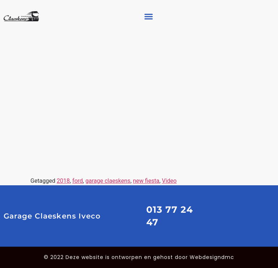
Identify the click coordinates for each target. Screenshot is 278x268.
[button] (148, 16)
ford (77, 180)
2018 (63, 180)
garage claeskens (107, 180)
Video (169, 180)
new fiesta (146, 180)
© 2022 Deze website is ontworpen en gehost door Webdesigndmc (139, 257)
